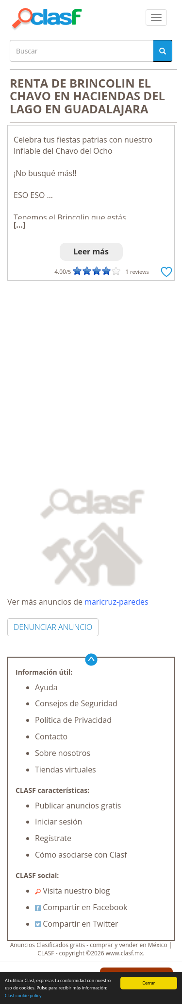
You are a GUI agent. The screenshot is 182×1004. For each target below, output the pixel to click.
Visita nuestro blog (72, 890)
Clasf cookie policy (23, 996)
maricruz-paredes (116, 601)
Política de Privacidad (73, 720)
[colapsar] (156, 17)
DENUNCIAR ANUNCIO (53, 627)
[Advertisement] (91, 377)
